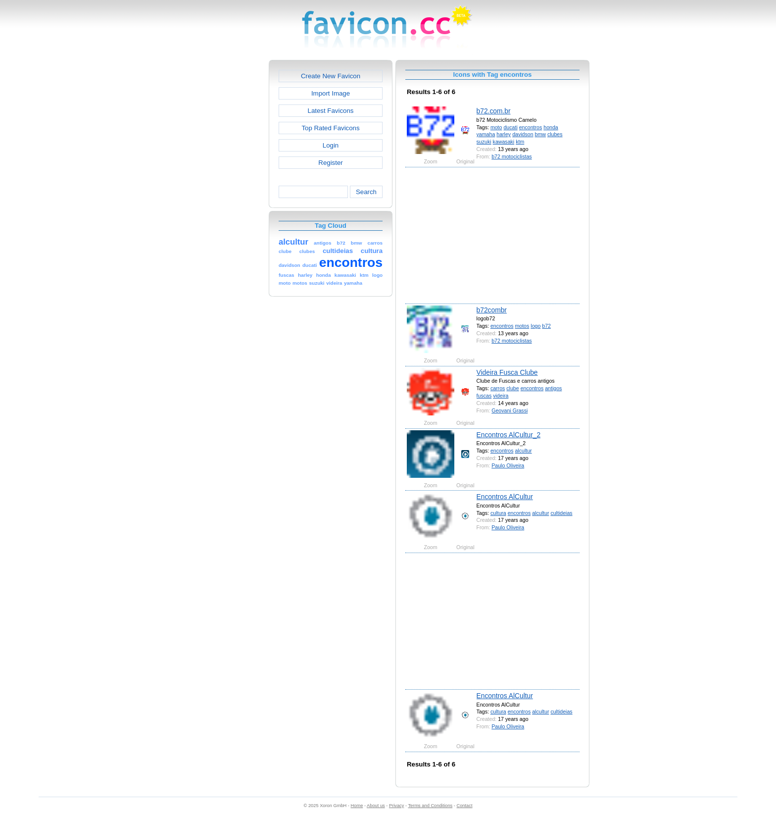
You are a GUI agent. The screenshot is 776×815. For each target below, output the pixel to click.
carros (497, 388)
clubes (555, 134)
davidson (522, 134)
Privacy (396, 805)
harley (503, 134)
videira (500, 396)
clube (512, 388)
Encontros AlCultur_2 (509, 435)
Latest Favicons (331, 110)
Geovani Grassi (509, 410)
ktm (520, 142)
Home (357, 805)
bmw (540, 134)
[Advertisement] (226, 208)
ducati (510, 127)
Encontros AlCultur (505, 497)
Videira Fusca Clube (507, 372)
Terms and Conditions (430, 805)
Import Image (330, 93)
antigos (553, 388)
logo (535, 326)
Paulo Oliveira (507, 465)
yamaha (486, 134)
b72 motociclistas (511, 156)
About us (376, 805)
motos (522, 326)
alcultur (523, 451)
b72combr (492, 310)
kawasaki (504, 142)
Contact (465, 805)
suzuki (484, 142)
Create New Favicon (330, 76)
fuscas (484, 396)
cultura (498, 513)
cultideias (561, 513)
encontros (530, 127)
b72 (546, 326)
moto (496, 127)
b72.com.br (494, 111)
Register (330, 162)
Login (331, 145)
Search (366, 192)
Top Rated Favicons (330, 128)
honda (550, 127)
